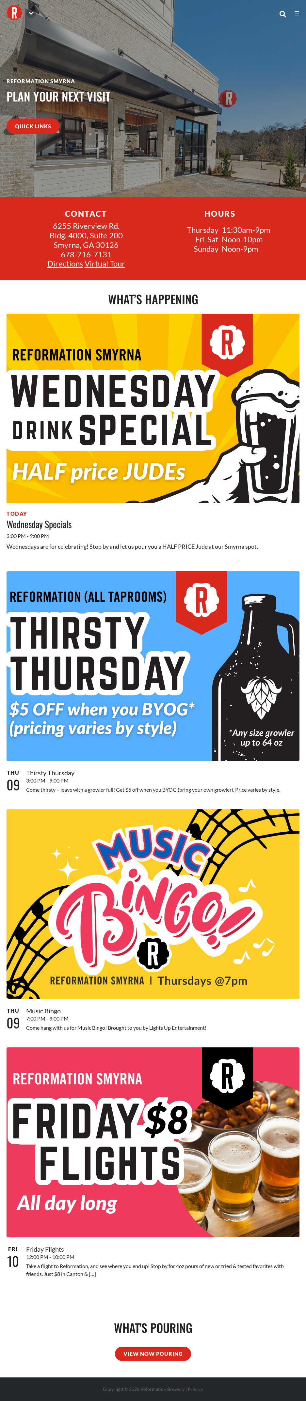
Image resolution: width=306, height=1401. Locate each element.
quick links (33, 126)
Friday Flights (45, 1249)
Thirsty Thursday (50, 773)
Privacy (195, 1389)
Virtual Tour (105, 263)
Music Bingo (43, 1011)
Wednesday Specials (39, 524)
